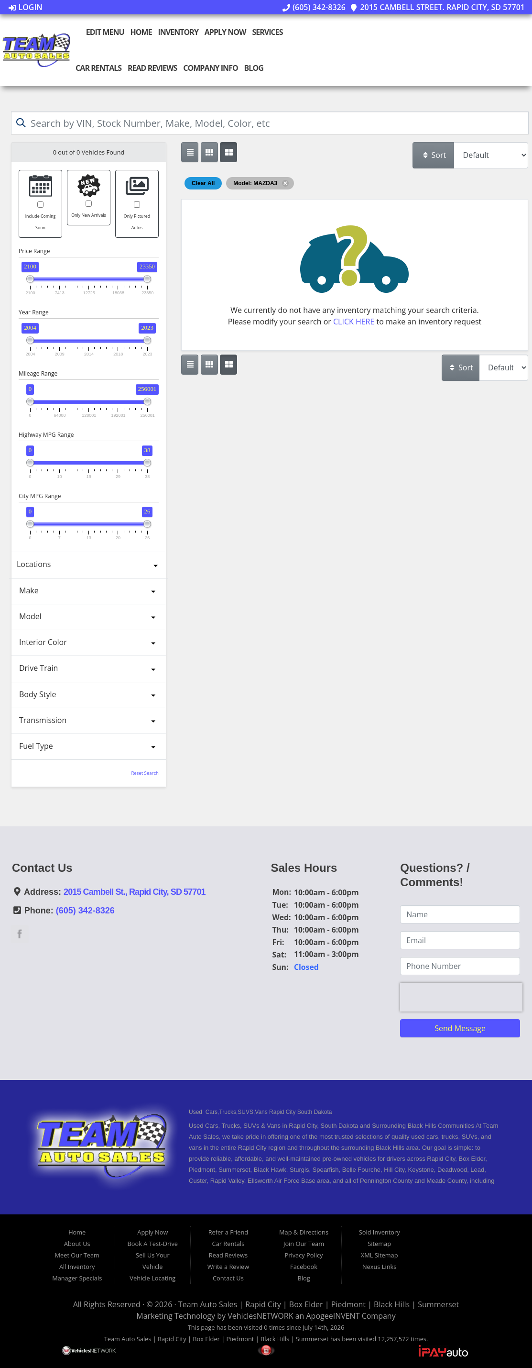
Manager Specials (77, 1278)
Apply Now (225, 32)
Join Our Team (303, 1243)
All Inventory (77, 1266)
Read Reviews (152, 68)
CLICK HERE (353, 321)
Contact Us (228, 1278)
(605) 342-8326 (314, 7)
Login (26, 7)
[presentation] (461, 997)
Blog (253, 68)
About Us (77, 1243)
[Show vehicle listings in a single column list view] (189, 152)
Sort (434, 155)
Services (267, 32)
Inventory (178, 32)
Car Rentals (98, 68)
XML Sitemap (379, 1255)
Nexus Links (379, 1266)
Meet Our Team (77, 1255)
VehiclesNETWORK (260, 1316)
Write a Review (228, 1266)
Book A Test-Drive (153, 1243)
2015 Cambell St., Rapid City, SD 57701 (135, 892)
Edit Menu (100, 32)
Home (141, 32)
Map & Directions (303, 1232)
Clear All (203, 183)
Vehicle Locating (152, 1278)
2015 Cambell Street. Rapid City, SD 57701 (437, 7)
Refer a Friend (228, 1232)
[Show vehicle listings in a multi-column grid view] (228, 152)
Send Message (460, 1028)
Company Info (210, 68)
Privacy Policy (304, 1255)
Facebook (303, 1266)
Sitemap (379, 1243)
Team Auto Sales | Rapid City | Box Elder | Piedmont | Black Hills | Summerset (318, 1304)
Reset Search (145, 773)
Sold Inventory (379, 1232)
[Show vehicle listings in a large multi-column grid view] (209, 152)
